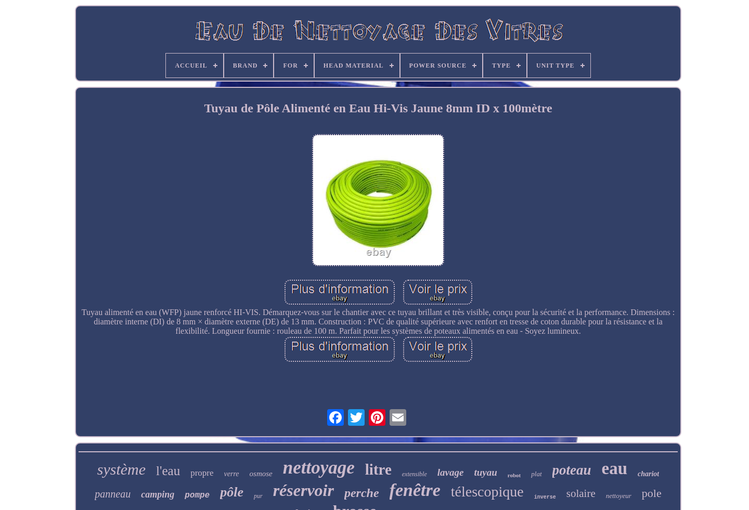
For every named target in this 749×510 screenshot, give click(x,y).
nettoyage (319, 467)
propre (201, 473)
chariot (648, 474)
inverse (545, 497)
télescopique (487, 491)
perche (361, 493)
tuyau (485, 472)
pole (652, 493)
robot (514, 475)
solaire (581, 493)
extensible (414, 474)
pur (258, 496)
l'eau (168, 471)
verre (231, 474)
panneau (113, 494)
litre (378, 469)
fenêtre (415, 490)
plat (536, 474)
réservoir (303, 490)
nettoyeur (618, 496)
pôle (231, 492)
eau (615, 468)
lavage (450, 472)
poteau (571, 470)
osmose (261, 473)
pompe (197, 495)
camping (157, 494)
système (121, 469)
